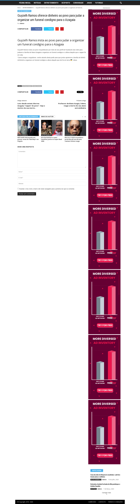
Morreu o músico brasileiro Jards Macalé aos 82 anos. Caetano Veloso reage (74, 139)
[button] (120, 3)
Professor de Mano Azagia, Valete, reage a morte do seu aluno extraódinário (72, 105)
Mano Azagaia (37, 86)
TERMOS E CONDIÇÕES (115, 502)
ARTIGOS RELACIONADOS (28, 116)
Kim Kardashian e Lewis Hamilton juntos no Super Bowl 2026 (51, 139)
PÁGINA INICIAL (25, 3)
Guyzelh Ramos (27, 86)
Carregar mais (106, 493)
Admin (22, 23)
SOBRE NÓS (92, 502)
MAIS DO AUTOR (47, 116)
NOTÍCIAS (37, 3)
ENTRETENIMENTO (51, 3)
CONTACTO (102, 502)
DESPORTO (66, 3)
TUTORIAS (99, 3)
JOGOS (89, 3)
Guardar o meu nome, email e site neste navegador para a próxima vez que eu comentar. (47, 189)
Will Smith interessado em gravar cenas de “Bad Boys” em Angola (28, 139)
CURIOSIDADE (78, 3)
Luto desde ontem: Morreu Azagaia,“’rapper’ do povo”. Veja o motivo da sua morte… (31, 105)
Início (19, 8)
